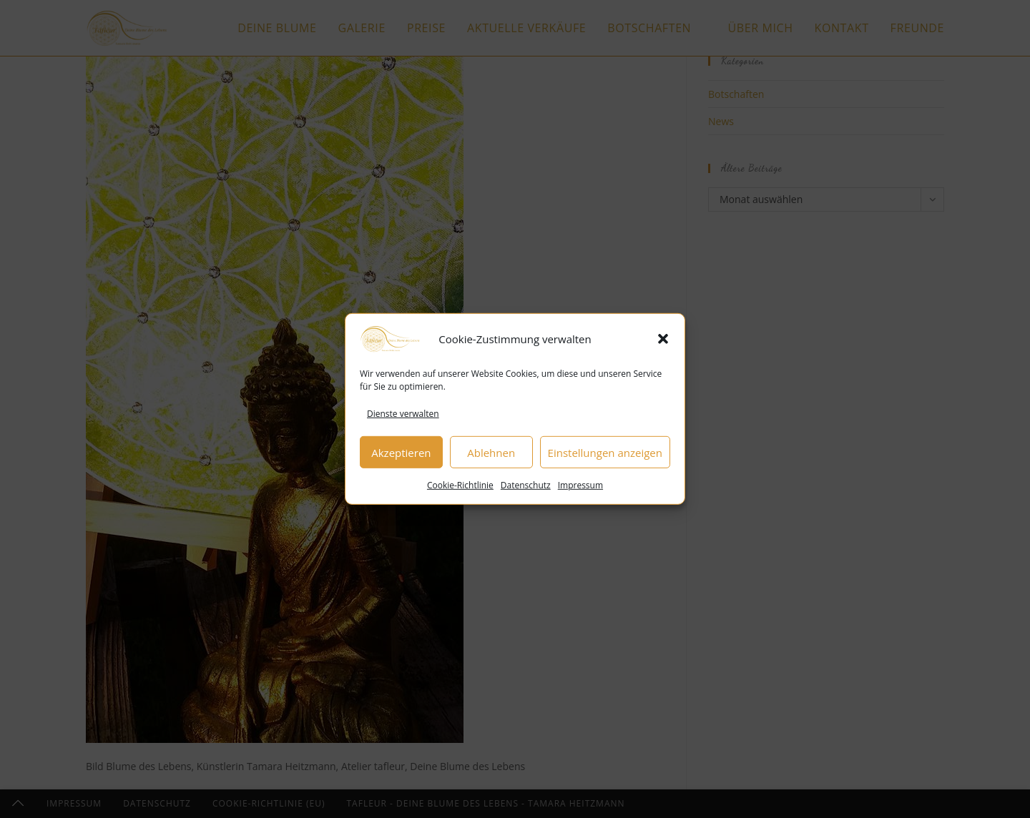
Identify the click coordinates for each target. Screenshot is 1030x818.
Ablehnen (491, 456)
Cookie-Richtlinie (460, 489)
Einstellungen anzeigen (605, 456)
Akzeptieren (401, 456)
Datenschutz (526, 489)
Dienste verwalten (403, 417)
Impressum (580, 489)
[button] (663, 342)
